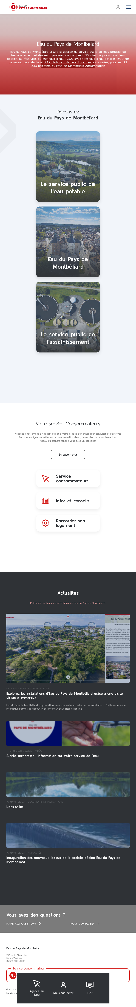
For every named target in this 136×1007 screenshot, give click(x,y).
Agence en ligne (37, 992)
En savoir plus (68, 454)
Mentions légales (14, 993)
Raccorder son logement (70, 523)
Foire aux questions (24, 923)
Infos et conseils (72, 500)
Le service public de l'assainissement (68, 338)
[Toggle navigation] (128, 7)
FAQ (90, 992)
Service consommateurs (72, 478)
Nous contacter (63, 992)
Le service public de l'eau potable (68, 187)
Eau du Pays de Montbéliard (68, 263)
